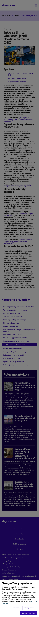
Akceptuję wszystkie (28, 613)
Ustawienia (15, 608)
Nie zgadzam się (30, 608)
